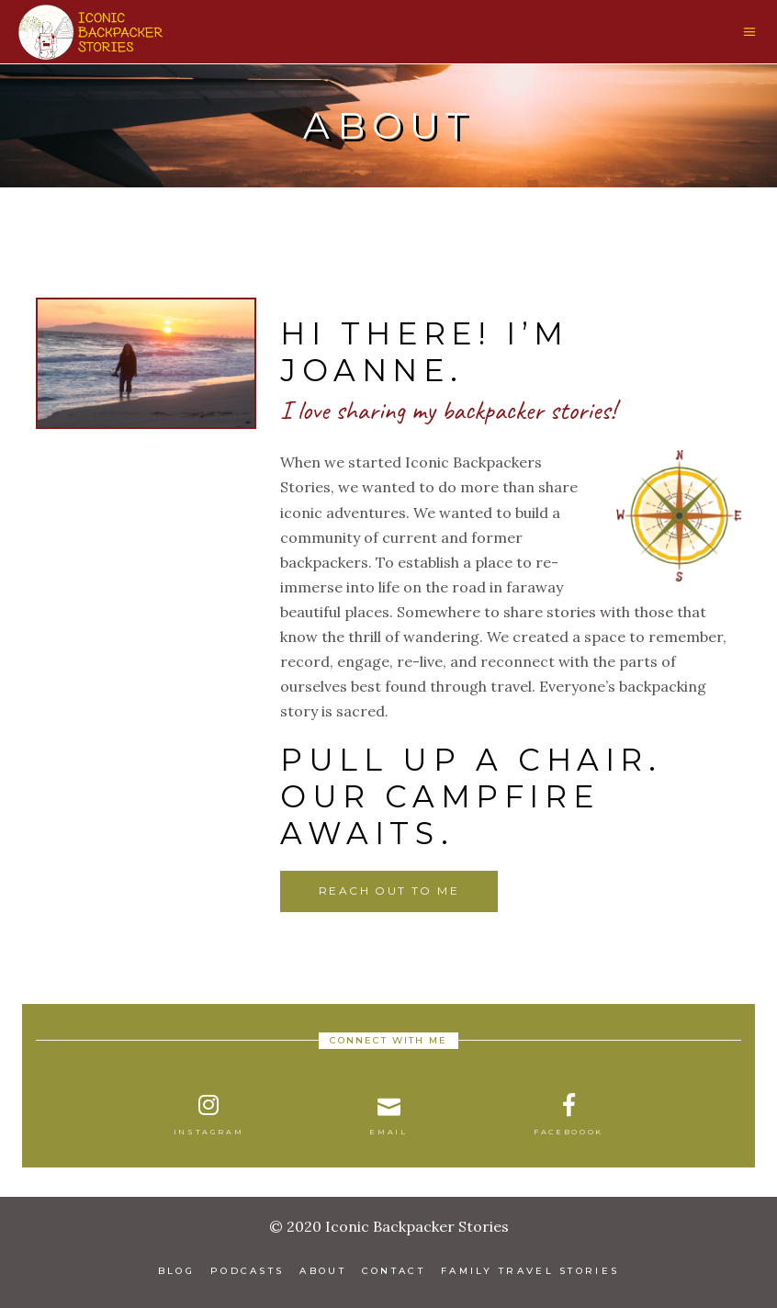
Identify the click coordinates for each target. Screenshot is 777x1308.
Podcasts (247, 1271)
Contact (393, 1271)
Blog (176, 1271)
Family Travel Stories (530, 1271)
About (322, 1271)
